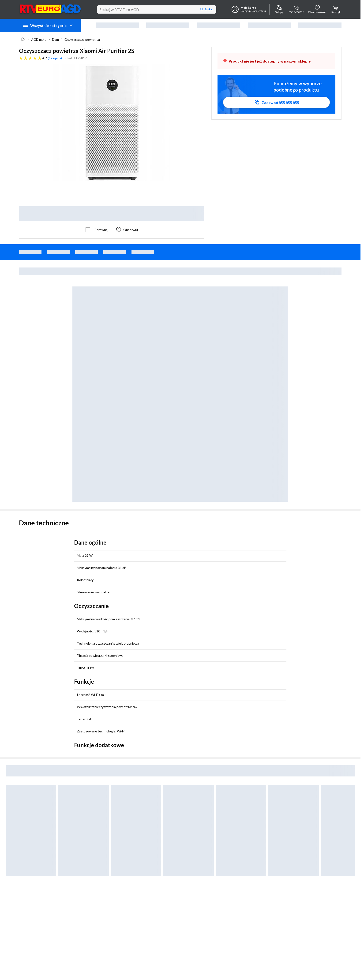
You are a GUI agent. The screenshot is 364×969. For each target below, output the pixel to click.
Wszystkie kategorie (48, 25)
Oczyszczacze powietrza (82, 39)
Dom (55, 39)
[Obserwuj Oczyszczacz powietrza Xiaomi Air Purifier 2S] (126, 229)
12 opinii (55, 58)
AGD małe (38, 39)
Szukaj (206, 9)
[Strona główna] (23, 39)
